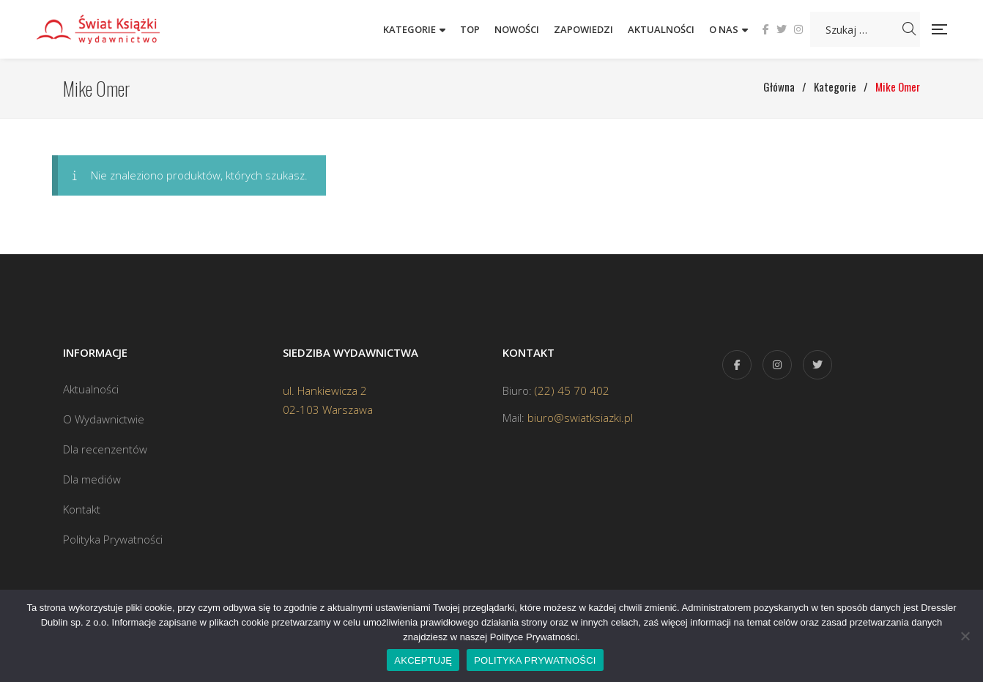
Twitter (781, 29)
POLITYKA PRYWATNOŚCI (535, 660)
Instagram (798, 29)
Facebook (766, 29)
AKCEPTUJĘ (423, 660)
